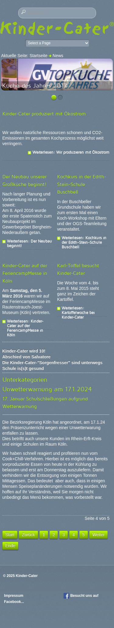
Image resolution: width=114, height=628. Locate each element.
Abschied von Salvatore (26, 356)
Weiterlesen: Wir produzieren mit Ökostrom (71, 152)
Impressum (14, 595)
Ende (10, 545)
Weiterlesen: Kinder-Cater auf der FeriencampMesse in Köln (25, 321)
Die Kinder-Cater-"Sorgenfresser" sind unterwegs (52, 362)
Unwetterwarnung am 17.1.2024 (47, 389)
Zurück (28, 534)
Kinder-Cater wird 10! (24, 351)
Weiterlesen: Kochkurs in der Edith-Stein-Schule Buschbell (84, 238)
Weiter (98, 534)
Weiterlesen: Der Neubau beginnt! (29, 241)
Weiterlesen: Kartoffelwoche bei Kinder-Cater (78, 308)
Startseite (38, 55)
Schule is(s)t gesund (23, 368)
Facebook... (14, 602)
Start (10, 534)
